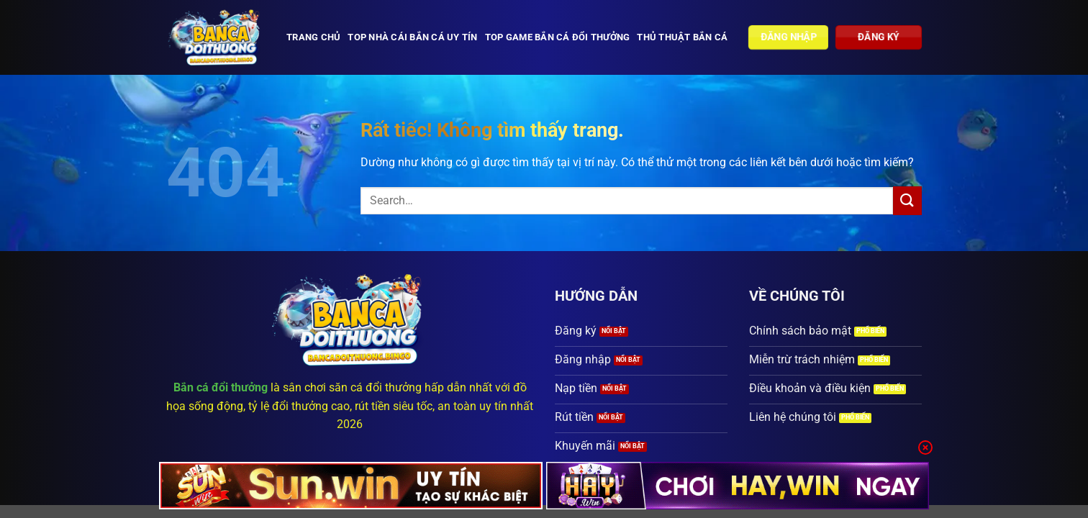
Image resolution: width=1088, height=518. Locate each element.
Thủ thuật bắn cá (682, 37)
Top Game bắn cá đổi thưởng (557, 37)
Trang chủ (313, 37)
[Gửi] (907, 200)
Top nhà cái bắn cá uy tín (412, 37)
